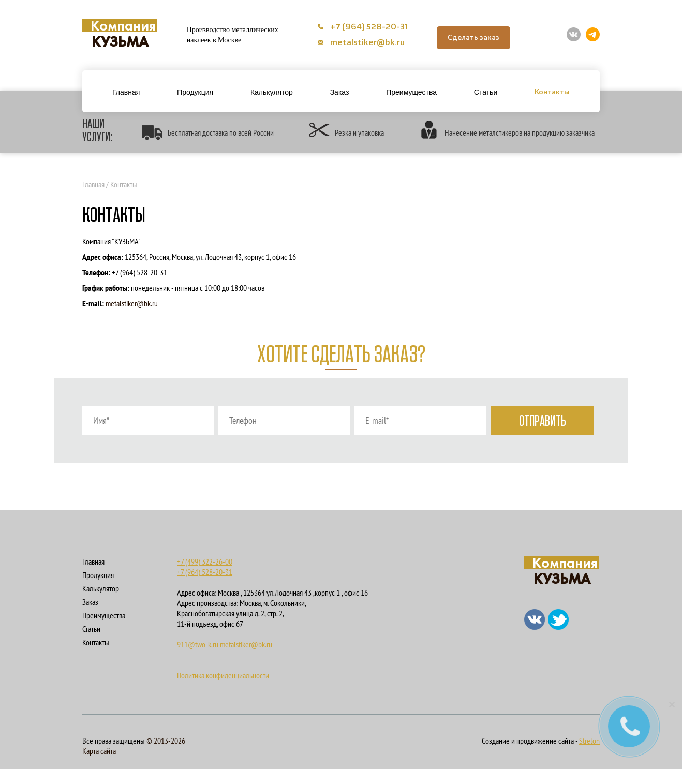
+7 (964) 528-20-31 (363, 27)
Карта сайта (99, 751)
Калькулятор (271, 92)
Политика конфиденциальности (223, 675)
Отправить (542, 421)
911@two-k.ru (197, 644)
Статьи (485, 92)
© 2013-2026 (165, 740)
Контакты (552, 92)
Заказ (339, 92)
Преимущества (411, 92)
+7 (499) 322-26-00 (204, 561)
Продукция (195, 92)
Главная (126, 92)
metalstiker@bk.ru (361, 43)
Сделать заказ (473, 37)
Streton (589, 740)
